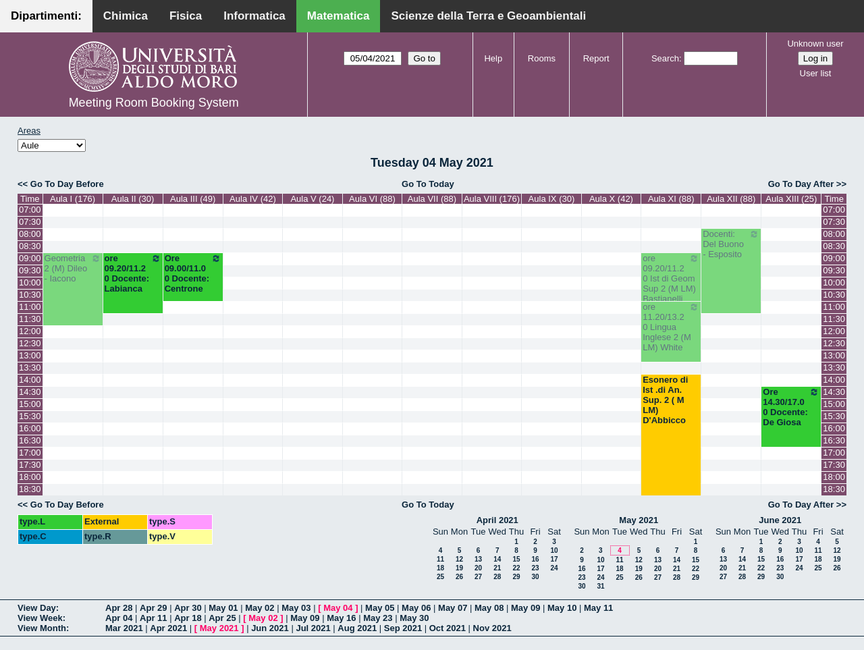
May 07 (452, 608)
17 (554, 559)
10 (554, 550)
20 (478, 568)
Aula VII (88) (432, 199)
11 (440, 559)
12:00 (30, 331)
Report (596, 58)
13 (478, 559)
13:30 (30, 367)
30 (535, 576)
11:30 (30, 319)
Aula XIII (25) (791, 199)
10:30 (30, 295)
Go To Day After (801, 184)
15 (516, 559)
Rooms (542, 58)
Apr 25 (222, 618)
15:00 (30, 404)
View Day (37, 608)
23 (535, 568)
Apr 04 (118, 618)
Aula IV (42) (253, 199)
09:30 (30, 270)
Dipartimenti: (46, 15)
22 (516, 568)
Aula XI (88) (671, 199)
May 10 (561, 608)
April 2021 (497, 520)
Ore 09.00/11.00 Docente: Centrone (193, 273)
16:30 (30, 440)
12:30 (30, 343)
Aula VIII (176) (492, 199)
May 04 (337, 608)
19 (459, 568)
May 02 (259, 608)
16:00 (30, 428)
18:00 (30, 477)
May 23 (377, 618)
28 (497, 576)
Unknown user (815, 43)
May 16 (341, 618)
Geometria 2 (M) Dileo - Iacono (73, 268)
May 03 (295, 608)
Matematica (338, 15)
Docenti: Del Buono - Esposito (731, 244)
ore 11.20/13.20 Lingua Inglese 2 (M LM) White (671, 327)
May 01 (223, 608)
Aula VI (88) (372, 199)
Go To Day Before (67, 184)
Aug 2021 (357, 628)
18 (440, 568)
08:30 (30, 246)
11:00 (30, 307)
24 (554, 568)
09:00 (30, 258)
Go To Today (428, 184)
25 (440, 576)
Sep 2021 (403, 628)
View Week (40, 618)
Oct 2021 (447, 628)
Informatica (254, 15)
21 (497, 568)
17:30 (30, 465)
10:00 (30, 282)
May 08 (489, 608)
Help (493, 58)
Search (665, 58)
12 (459, 559)
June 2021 (780, 520)
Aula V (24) (312, 199)
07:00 (30, 210)
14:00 (30, 380)
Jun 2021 (270, 628)
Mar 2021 (124, 628)
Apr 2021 (168, 628)
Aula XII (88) (731, 199)
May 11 (598, 608)
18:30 (30, 489)
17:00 (30, 453)
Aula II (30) (133, 199)
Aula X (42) (611, 199)
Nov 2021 (492, 628)
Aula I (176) (72, 199)
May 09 (525, 608)
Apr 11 (153, 618)
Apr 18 (187, 618)
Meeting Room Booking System (154, 102)
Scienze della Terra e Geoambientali (488, 15)
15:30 (30, 416)
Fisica (185, 15)
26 (459, 576)
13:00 (30, 355)
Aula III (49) (192, 199)
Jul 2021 (313, 628)
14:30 (30, 392)
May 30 (414, 618)
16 (535, 559)
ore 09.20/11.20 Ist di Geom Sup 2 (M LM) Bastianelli (671, 278)
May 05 (379, 608)
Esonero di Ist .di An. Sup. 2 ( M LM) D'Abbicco (665, 400)
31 (600, 586)
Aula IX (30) (552, 199)
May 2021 (638, 520)
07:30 (30, 222)
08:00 (30, 234)
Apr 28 (118, 608)
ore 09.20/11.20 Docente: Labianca (133, 273)
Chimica (125, 15)
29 (516, 576)
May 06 (416, 608)
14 (497, 559)
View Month (42, 628)
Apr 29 (153, 608)
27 (478, 576)
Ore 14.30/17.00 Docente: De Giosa (791, 407)
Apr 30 (187, 608)
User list (816, 73)
